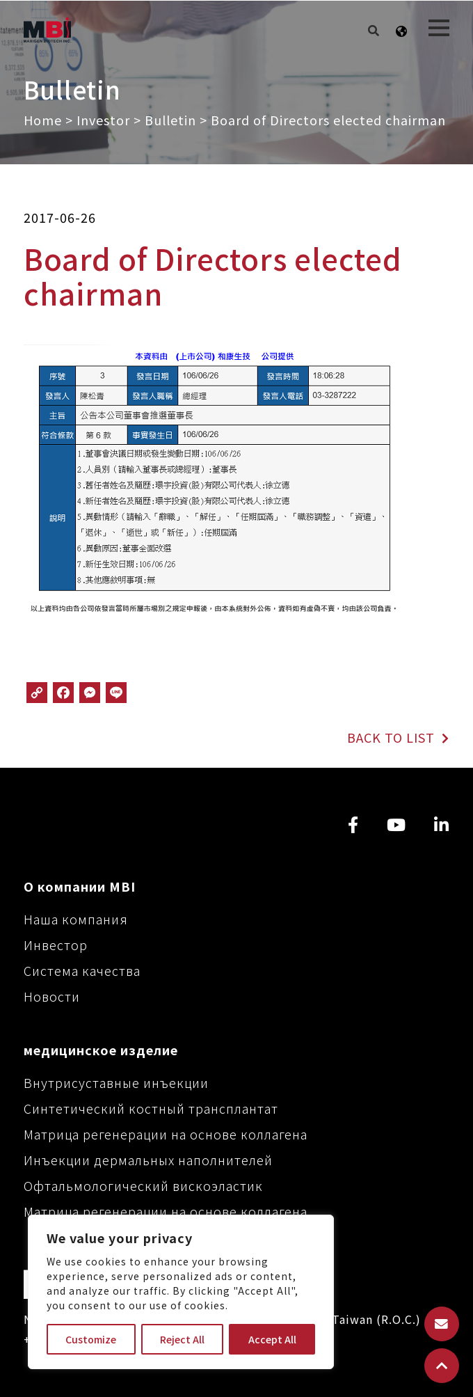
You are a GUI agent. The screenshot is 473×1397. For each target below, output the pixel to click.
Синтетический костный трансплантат (151, 1108)
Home (43, 120)
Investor (103, 120)
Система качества (82, 970)
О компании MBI (80, 886)
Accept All (272, 1339)
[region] (181, 1292)
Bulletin (170, 120)
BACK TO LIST (397, 737)
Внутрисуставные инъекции (116, 1082)
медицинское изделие (101, 1050)
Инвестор (56, 945)
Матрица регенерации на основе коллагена (165, 1134)
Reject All (182, 1339)
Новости (52, 996)
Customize (90, 1339)
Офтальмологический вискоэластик (143, 1185)
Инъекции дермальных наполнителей (148, 1160)
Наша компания (76, 919)
